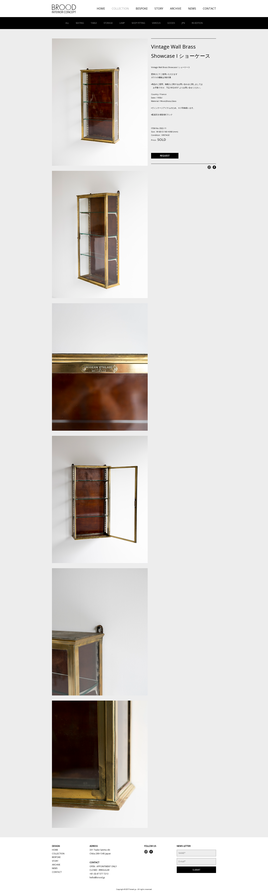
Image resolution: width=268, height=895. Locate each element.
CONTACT (209, 8)
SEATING (80, 23)
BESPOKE (142, 8)
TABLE (94, 23)
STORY (159, 8)
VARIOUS (156, 23)
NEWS (192, 8)
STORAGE (108, 23)
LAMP (122, 23)
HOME (101, 8)
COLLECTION (120, 8)
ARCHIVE (175, 8)
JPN (183, 23)
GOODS (171, 23)
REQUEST (165, 155)
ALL (67, 23)
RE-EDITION (197, 23)
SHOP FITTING (138, 23)
